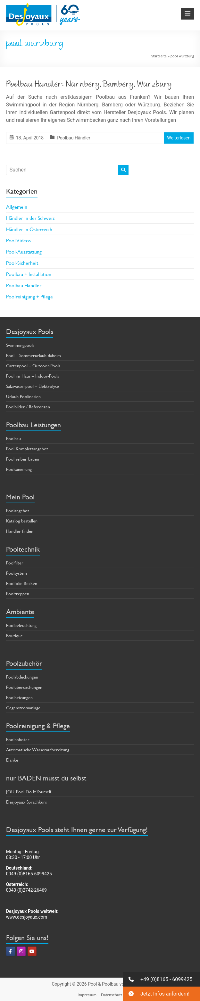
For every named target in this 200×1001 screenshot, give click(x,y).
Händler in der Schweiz (30, 217)
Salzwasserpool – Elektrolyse (32, 386)
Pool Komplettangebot (27, 448)
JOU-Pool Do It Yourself (28, 791)
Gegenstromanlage (23, 707)
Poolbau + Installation (28, 274)
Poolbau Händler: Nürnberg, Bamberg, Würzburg (89, 85)
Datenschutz (111, 994)
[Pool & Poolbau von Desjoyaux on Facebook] (10, 951)
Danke (12, 759)
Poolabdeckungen (22, 676)
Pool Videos (18, 240)
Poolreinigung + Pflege (29, 296)
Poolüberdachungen (24, 687)
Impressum (87, 994)
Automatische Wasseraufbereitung (37, 749)
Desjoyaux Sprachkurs (26, 801)
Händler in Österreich (29, 229)
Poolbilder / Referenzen (28, 406)
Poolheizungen (19, 697)
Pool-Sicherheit (22, 262)
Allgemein (16, 206)
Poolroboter (17, 739)
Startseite (159, 56)
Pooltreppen (17, 593)
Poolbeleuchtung (21, 625)
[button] (161, 979)
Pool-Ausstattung (24, 251)
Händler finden (19, 531)
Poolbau (13, 438)
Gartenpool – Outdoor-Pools (33, 365)
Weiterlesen (178, 137)
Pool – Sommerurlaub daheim (33, 355)
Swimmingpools (20, 345)
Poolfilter (14, 562)
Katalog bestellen (22, 520)
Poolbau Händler (73, 137)
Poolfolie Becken (21, 583)
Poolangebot (17, 510)
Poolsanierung (19, 469)
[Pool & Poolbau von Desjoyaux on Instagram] (21, 951)
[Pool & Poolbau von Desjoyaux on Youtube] (32, 951)
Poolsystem (16, 573)
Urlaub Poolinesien (23, 396)
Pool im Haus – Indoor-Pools (32, 375)
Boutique (14, 635)
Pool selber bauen (22, 458)
